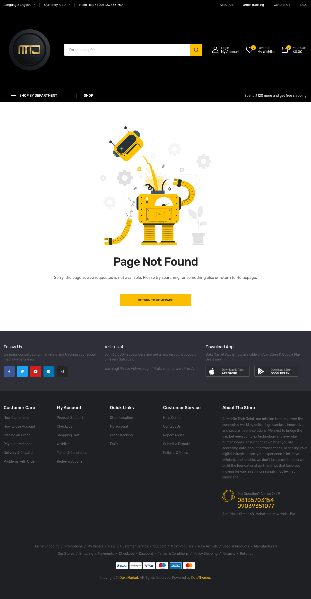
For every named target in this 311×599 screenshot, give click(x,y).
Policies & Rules (175, 453)
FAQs (114, 444)
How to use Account (19, 426)
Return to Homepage (155, 300)
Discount (146, 554)
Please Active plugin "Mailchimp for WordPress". (157, 369)
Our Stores (66, 554)
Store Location (121, 418)
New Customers (16, 418)
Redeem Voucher (70, 461)
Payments (106, 554)
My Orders (95, 546)
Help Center (172, 418)
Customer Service (134, 546)
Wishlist (63, 444)
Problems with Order (20, 461)
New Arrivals (208, 546)
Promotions (73, 546)
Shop (88, 96)
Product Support (70, 418)
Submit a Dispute (176, 444)
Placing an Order (17, 435)
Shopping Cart (68, 435)
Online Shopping (47, 546)
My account (119, 426)
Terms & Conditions (72, 453)
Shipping (86, 554)
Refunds (246, 554)
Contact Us (172, 426)
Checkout (64, 426)
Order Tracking (121, 435)
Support (159, 546)
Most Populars (182, 546)
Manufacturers (265, 546)
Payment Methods (18, 444)
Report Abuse (173, 435)
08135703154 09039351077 (255, 503)
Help (111, 546)
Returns (229, 554)
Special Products (236, 546)
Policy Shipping (205, 554)
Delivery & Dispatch (19, 453)
